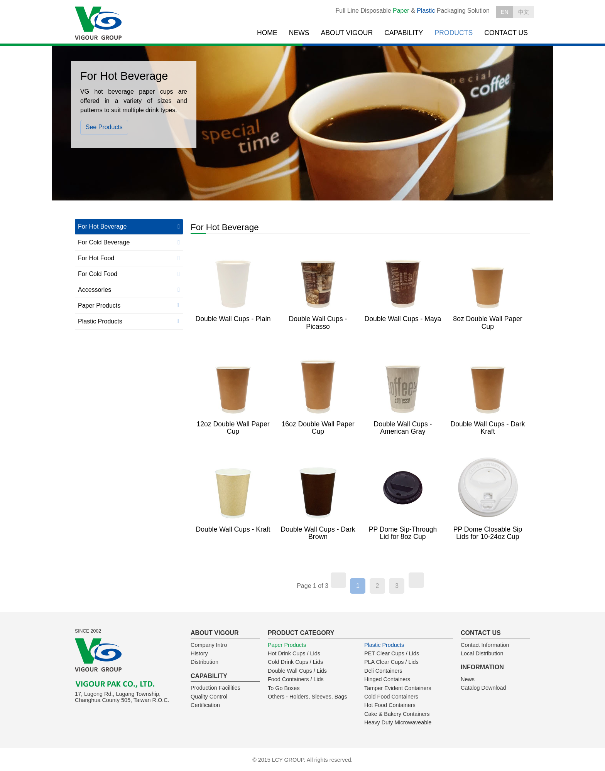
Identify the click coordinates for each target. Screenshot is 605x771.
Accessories (94, 289)
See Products (104, 127)
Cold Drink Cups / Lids (295, 662)
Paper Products (99, 305)
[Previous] (338, 580)
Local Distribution (482, 653)
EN (505, 12)
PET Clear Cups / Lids (391, 653)
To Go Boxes (283, 688)
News (468, 679)
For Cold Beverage (104, 242)
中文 (523, 12)
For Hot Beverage (102, 226)
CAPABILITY (403, 33)
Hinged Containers (387, 679)
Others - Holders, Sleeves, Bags (307, 697)
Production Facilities (215, 688)
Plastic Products (100, 321)
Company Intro (209, 645)
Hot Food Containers (390, 705)
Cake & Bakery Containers (397, 714)
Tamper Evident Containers (397, 688)
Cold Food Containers (391, 697)
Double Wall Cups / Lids (297, 671)
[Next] (416, 580)
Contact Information (485, 645)
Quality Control (209, 697)
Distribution (204, 662)
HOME (267, 33)
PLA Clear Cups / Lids (391, 662)
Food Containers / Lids (296, 679)
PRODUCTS (454, 33)
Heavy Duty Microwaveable (397, 722)
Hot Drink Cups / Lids (294, 653)
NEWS (299, 33)
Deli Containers (383, 671)
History (199, 653)
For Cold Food (97, 274)
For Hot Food (96, 258)
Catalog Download (483, 688)
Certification (205, 705)
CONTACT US (506, 33)
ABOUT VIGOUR (347, 33)
